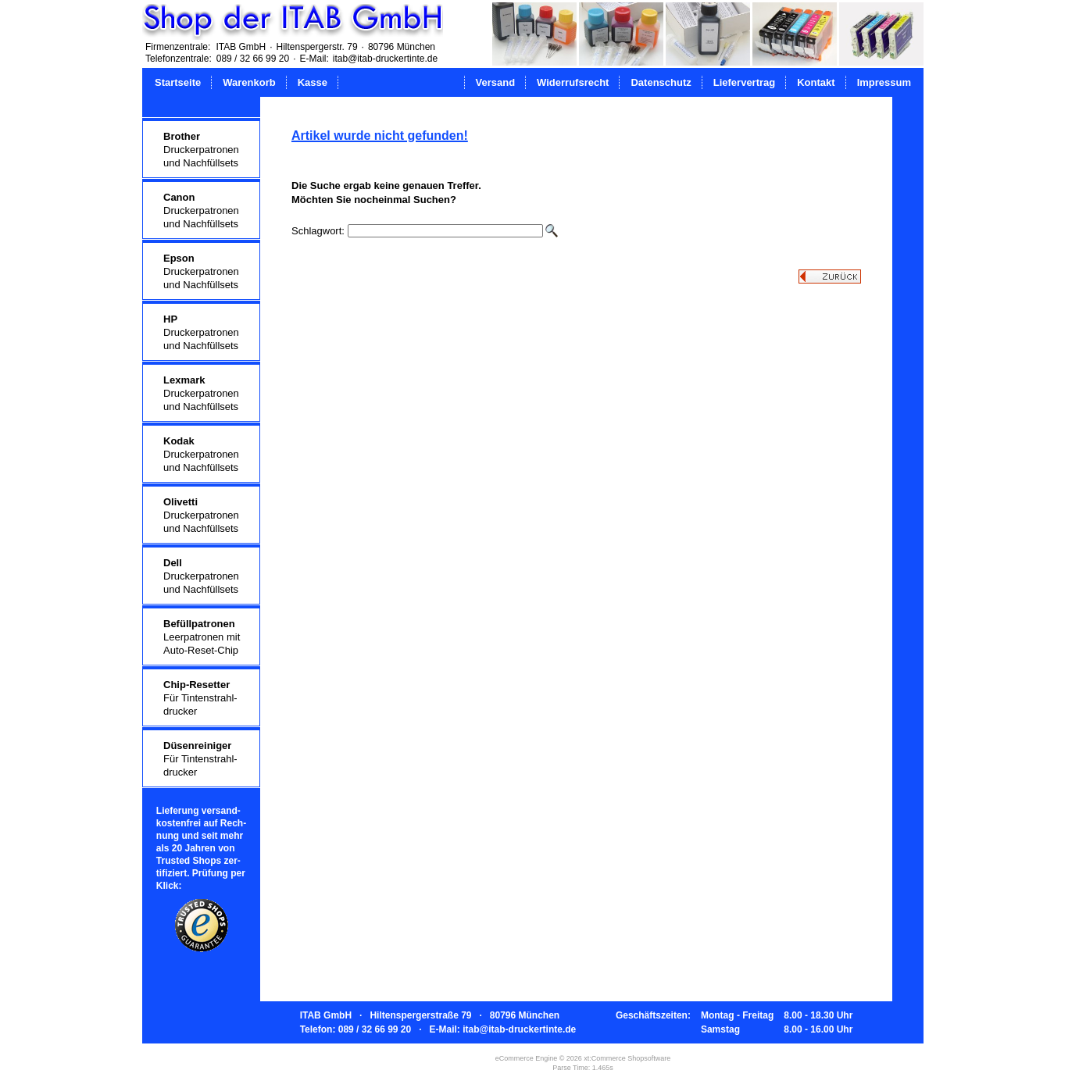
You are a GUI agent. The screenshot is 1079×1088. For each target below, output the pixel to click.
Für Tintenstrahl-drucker (200, 698)
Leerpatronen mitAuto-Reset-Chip (201, 637)
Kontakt (815, 82)
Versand (496, 82)
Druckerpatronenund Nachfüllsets (201, 149)
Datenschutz (661, 82)
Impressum (884, 82)
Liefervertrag (744, 82)
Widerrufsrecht (573, 82)
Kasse (312, 82)
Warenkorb (249, 82)
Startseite (178, 82)
